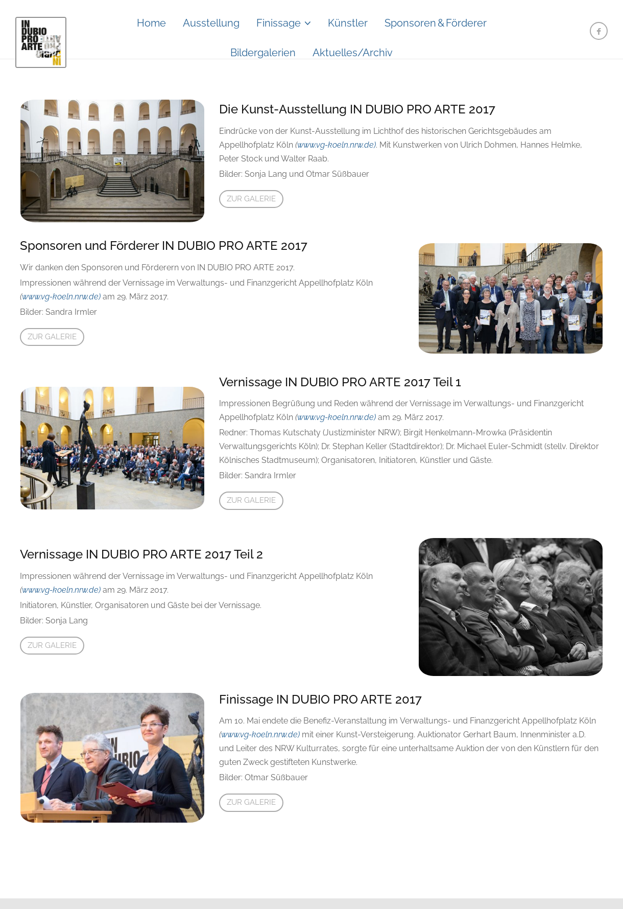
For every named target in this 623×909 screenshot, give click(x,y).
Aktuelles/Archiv (353, 52)
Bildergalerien (263, 52)
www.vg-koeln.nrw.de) (336, 145)
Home (151, 23)
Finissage (278, 23)
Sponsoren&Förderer (436, 23)
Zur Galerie (251, 198)
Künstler (348, 23)
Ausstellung (211, 23)
